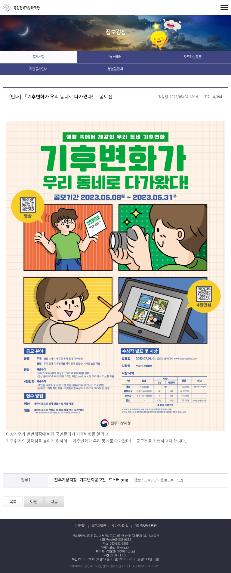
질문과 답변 (99, 526)
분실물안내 (115, 69)
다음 (54, 502)
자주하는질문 (192, 57)
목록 (13, 502)
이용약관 (80, 526)
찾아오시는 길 (120, 526)
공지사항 (38, 57)
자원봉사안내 (38, 69)
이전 (33, 502)
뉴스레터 (115, 57)
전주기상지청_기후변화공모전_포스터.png (91, 480)
